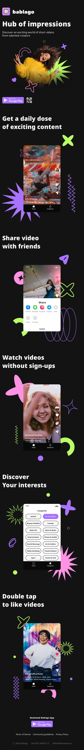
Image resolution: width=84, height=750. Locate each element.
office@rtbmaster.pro (62, 743)
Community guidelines (43, 734)
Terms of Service (23, 734)
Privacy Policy (62, 734)
